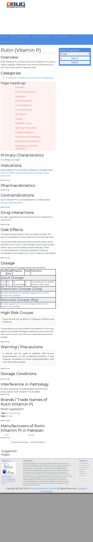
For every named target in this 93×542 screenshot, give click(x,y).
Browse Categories (20, 37)
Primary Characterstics (25, 92)
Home (5, 37)
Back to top (5, 180)
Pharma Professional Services (42, 488)
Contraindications (23, 105)
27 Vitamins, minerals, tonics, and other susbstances (29, 78)
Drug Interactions (23, 110)
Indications (20, 96)
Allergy (4, 202)
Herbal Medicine (61, 37)
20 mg (9, 416)
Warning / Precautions (25, 128)
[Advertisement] (61, 16)
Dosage (18, 119)
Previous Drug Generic (20, 442)
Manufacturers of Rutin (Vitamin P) (26, 147)
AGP (7, 435)
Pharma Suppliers (41, 37)
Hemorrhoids (7, 173)
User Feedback (83, 463)
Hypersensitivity (15, 202)
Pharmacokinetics (23, 101)
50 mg (9, 413)
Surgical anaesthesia (23, 173)
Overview (19, 87)
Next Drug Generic (38, 442)
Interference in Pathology (27, 137)
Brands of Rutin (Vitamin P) (28, 141)
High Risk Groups (23, 123)
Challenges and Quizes (13, 42)
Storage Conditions (24, 132)
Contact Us (82, 475)
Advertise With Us (84, 465)
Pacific (31, 435)
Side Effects (20, 114)
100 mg (16, 413)
